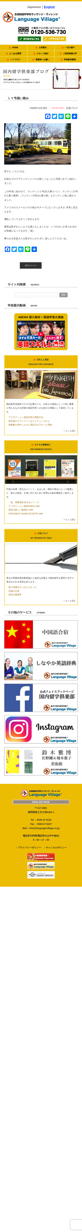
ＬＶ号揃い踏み (18, 98)
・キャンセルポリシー (55, 847)
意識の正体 (14, 591)
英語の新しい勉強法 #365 (21, 510)
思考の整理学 (15, 595)
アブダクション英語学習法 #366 (24, 506)
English (49, 7)
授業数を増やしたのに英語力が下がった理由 (30, 425)
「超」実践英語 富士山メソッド (24, 502)
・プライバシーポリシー (28, 847)
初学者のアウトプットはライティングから (29, 421)
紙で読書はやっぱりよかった (23, 587)
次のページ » (31, 265)
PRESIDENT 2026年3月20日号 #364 (26, 514)
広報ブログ (72, 108)
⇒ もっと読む (69, 431)
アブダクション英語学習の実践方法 (26, 417)
